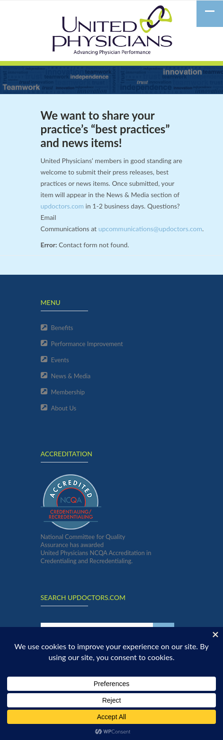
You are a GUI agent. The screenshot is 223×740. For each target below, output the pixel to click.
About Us (64, 408)
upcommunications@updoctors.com (150, 229)
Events (60, 360)
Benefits (62, 327)
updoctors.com (62, 206)
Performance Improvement (87, 344)
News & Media (71, 376)
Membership (68, 392)
